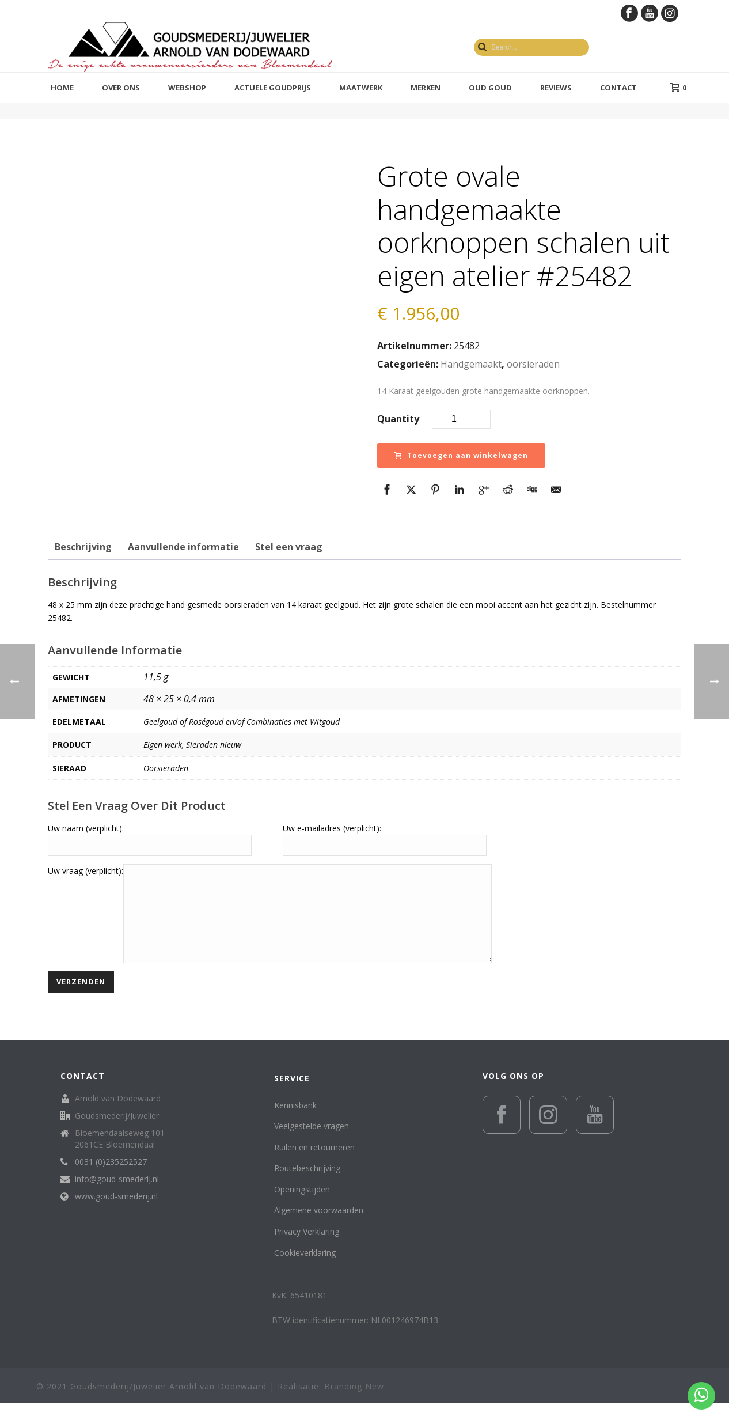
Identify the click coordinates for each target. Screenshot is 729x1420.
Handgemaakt (471, 364)
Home (62, 87)
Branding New (354, 1403)
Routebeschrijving (307, 1185)
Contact (618, 87)
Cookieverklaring (305, 1269)
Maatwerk (360, 87)
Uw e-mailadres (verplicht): (332, 828)
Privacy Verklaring (306, 1248)
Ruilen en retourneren (314, 1164)
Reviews (556, 87)
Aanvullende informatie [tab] (183, 546)
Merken (426, 87)
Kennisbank (295, 1122)
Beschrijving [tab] (83, 546)
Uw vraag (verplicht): (85, 870)
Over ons (121, 87)
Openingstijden (302, 1206)
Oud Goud (490, 87)
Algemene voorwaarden (318, 1227)
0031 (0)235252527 (111, 1179)
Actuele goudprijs (272, 87)
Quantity (398, 418)
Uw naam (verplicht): (86, 828)
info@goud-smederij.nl (117, 1196)
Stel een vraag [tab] (288, 546)
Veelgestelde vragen (311, 1143)
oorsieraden (533, 364)
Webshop (187, 87)
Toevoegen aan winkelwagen (461, 455)
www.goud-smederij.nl (116, 1214)
